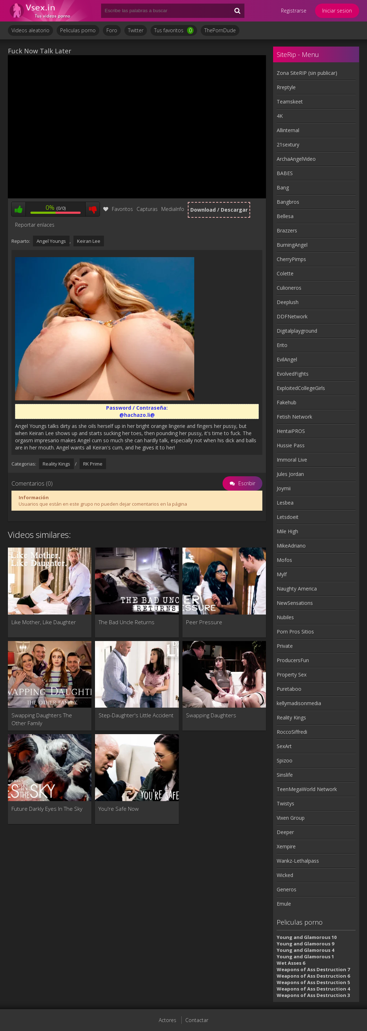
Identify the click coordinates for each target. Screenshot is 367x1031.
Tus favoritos (174, 30)
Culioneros (289, 287)
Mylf (282, 574)
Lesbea (285, 502)
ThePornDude (220, 30)
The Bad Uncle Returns (126, 622)
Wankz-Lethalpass (298, 860)
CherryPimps (291, 259)
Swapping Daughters (211, 715)
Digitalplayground (297, 330)
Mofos (284, 560)
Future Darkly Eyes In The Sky (46, 808)
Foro (111, 30)
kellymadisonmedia (299, 703)
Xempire (286, 846)
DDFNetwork (292, 316)
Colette (285, 273)
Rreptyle (286, 87)
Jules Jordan (290, 474)
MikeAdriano (291, 545)
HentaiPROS (291, 431)
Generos (286, 889)
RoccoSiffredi (292, 731)
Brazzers (287, 230)
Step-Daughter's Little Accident (136, 715)
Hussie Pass (291, 445)
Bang (283, 187)
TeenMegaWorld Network (307, 789)
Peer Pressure (204, 622)
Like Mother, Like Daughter (43, 622)
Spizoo (284, 760)
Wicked (285, 875)
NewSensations (295, 602)
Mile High (287, 531)
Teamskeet (290, 101)
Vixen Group (291, 817)
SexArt (284, 746)
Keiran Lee (88, 241)
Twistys (285, 803)
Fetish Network (294, 416)
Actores (167, 1020)
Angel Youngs (51, 241)
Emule (284, 903)
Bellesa (285, 216)
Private (285, 645)
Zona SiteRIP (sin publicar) (307, 72)
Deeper (285, 832)
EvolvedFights (293, 373)
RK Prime (93, 464)
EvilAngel (287, 359)
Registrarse (293, 10)
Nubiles (285, 617)
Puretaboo (289, 688)
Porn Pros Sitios (295, 631)
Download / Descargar (219, 209)
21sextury (288, 144)
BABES (285, 173)
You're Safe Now (119, 808)
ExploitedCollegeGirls (301, 388)
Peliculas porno (78, 30)
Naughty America (297, 588)
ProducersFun (293, 660)
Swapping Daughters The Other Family (41, 719)
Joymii (284, 488)
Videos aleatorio (30, 30)
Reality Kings (56, 464)
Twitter (135, 30)
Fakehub (286, 402)
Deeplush (288, 302)
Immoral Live (292, 459)
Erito (282, 345)
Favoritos (118, 209)
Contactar (196, 1020)
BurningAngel (292, 244)
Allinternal (288, 130)
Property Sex (291, 674)
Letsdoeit (288, 517)
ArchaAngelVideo (296, 158)
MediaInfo (172, 209)
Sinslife (285, 774)
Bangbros (288, 201)
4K (280, 115)
